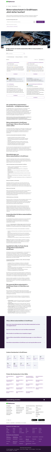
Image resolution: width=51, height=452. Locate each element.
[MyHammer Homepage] (11, 1)
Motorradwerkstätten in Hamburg (39, 388)
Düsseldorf (7, 429)
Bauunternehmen (41, 436)
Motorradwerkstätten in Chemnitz (19, 381)
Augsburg (33, 431)
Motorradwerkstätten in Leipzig (19, 384)
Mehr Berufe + (34, 443)
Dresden (14, 432)
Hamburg (20, 428)
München (14, 428)
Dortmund (20, 429)
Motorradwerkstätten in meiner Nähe (29, 392)
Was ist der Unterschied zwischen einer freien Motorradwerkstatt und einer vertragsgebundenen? (25, 325)
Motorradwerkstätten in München (10, 392)
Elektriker (20, 436)
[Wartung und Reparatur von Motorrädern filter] (19, 57)
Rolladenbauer (21, 443)
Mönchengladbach (21, 432)
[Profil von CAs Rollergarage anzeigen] (15, 92)
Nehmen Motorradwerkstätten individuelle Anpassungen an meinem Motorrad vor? (25, 338)
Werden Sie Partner (29, 413)
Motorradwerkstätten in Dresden (19, 377)
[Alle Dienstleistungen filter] (10, 57)
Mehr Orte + (40, 432)
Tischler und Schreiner (29, 441)
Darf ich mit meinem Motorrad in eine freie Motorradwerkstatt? (25, 329)
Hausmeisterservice (21, 441)
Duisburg (20, 431)
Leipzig (7, 431)
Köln (26, 428)
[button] (41, 59)
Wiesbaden (7, 432)
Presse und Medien (29, 408)
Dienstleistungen (38, 408)
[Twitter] (10, 420)
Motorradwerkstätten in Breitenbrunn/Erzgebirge (30, 377)
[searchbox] (21, 22)
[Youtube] (9, 420)
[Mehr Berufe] (35, 365)
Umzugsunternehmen (35, 436)
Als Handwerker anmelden (20, 407)
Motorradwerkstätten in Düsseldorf (29, 384)
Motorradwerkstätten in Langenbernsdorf (10, 381)
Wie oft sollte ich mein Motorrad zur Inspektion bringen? (25, 333)
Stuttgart (14, 429)
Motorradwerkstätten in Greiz (10, 377)
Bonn (26, 432)
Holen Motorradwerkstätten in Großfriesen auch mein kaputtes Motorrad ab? (25, 342)
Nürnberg (40, 428)
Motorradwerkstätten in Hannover (10, 384)
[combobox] (21, 22)
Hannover (33, 429)
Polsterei (40, 441)
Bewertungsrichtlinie (19, 410)
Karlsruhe (33, 432)
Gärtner (33, 441)
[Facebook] (7, 420)
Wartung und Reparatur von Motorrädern (12, 26)
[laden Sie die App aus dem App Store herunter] (34, 420)
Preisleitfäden (38, 414)
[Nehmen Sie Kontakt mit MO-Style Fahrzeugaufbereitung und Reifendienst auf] (35, 74)
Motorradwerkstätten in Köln (30, 387)
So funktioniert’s (8, 408)
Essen (26, 429)
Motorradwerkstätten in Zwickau (39, 377)
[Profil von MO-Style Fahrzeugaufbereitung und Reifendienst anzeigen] (35, 71)
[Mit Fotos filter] (26, 57)
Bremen (14, 431)
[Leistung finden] (34, 22)
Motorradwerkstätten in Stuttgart (39, 384)
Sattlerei (7, 443)
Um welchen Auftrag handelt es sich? (12, 19)
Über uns (27, 407)
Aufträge (37, 410)
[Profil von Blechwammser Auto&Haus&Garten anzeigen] (15, 71)
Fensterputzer (14, 443)
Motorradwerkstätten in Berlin (19, 392)
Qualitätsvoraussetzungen (20, 408)
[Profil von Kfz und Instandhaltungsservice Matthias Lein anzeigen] (35, 92)
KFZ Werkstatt (8, 441)
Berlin (7, 428)
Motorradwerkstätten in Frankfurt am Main (19, 388)
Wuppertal (40, 429)
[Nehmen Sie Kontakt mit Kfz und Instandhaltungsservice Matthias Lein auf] (35, 97)
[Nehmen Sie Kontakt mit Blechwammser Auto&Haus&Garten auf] (15, 74)
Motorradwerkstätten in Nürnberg (10, 388)
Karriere (27, 410)
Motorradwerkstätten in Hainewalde (39, 381)
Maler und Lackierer (28, 436)
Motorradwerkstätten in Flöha (29, 381)
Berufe (37, 407)
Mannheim (27, 431)
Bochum (40, 431)
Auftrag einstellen (9, 407)
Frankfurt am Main (34, 428)
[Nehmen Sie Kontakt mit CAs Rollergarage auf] (15, 95)
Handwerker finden (40, 21)
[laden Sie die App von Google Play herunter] (41, 420)
